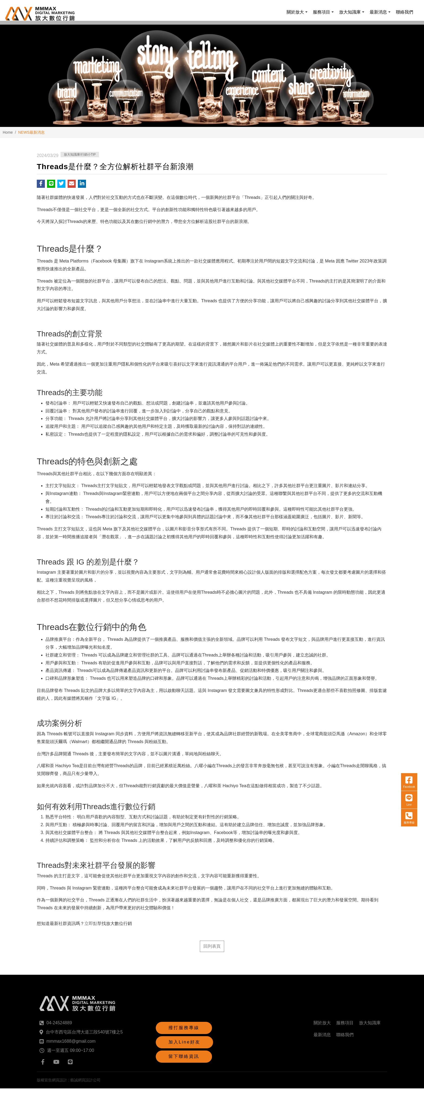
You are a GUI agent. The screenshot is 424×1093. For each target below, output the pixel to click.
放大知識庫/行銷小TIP (80, 159)
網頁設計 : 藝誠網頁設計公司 (76, 1084)
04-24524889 (59, 1027)
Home (8, 137)
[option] (212, 79)
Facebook (407, 720)
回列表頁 (212, 950)
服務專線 (407, 756)
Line (407, 738)
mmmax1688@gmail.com (71, 1045)
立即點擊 (93, 928)
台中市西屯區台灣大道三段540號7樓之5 (84, 1036)
